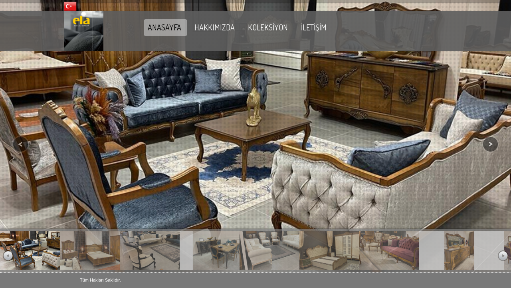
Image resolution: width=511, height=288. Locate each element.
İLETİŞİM (314, 27)
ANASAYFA (164, 27)
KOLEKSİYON (268, 27)
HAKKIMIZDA (214, 27)
